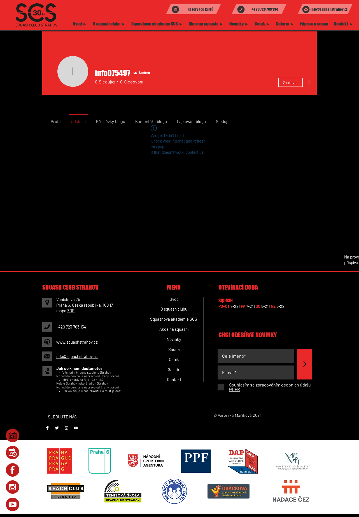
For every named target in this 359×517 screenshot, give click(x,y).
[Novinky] (174, 339)
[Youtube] (76, 428)
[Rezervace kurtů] (193, 9)
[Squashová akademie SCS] (173, 319)
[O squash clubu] (174, 309)
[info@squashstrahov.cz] (325, 9)
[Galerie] (174, 369)
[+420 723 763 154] (259, 9)
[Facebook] (47, 428)
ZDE (70, 310)
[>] (304, 364)
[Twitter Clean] (57, 428)
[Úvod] (174, 299)
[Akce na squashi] (174, 329)
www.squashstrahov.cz (77, 341)
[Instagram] (66, 428)
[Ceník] (174, 359)
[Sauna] (174, 349)
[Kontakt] (174, 379)
